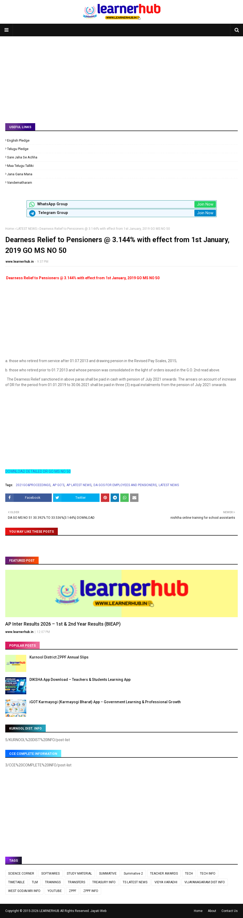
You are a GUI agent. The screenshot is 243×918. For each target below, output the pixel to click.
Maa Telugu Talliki (20, 166)
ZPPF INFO (90, 891)
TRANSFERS (76, 882)
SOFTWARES (50, 873)
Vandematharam (19, 182)
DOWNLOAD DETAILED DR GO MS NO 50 (38, 471)
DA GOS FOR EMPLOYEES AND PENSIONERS (125, 485)
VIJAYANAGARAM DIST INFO (204, 882)
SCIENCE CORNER (21, 873)
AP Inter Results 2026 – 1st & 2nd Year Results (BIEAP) (63, 624)
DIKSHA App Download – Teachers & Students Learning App (80, 679)
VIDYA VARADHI (165, 882)
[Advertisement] (121, 76)
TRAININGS (53, 882)
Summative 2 (133, 873)
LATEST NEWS (27, 229)
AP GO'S (58, 485)
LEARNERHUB (49, 911)
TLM (35, 882)
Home (9, 229)
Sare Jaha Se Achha (22, 157)
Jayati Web (98, 911)
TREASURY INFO (104, 882)
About (212, 911)
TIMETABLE (16, 882)
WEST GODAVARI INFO (24, 891)
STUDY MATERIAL (79, 873)
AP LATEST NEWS (78, 485)
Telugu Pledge (17, 149)
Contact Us (229, 911)
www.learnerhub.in (20, 261)
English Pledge (18, 140)
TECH (189, 873)
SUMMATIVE (108, 873)
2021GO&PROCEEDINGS (33, 485)
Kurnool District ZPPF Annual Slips (59, 657)
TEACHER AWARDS (164, 873)
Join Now (205, 204)
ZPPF (72, 891)
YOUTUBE (55, 891)
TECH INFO (207, 873)
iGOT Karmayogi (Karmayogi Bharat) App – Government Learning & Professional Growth (105, 702)
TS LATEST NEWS (135, 882)
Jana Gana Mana (19, 174)
